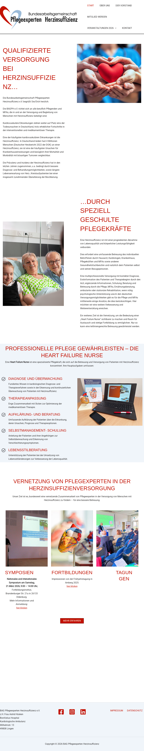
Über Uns (103, 26)
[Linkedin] (83, 712)
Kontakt (126, 91)
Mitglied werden (97, 59)
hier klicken (21, 671)
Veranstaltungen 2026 (101, 91)
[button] (114, 91)
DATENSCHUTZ (136, 710)
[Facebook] (61, 712)
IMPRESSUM (119, 710)
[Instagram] (72, 712)
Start (90, 26)
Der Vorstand (122, 26)
